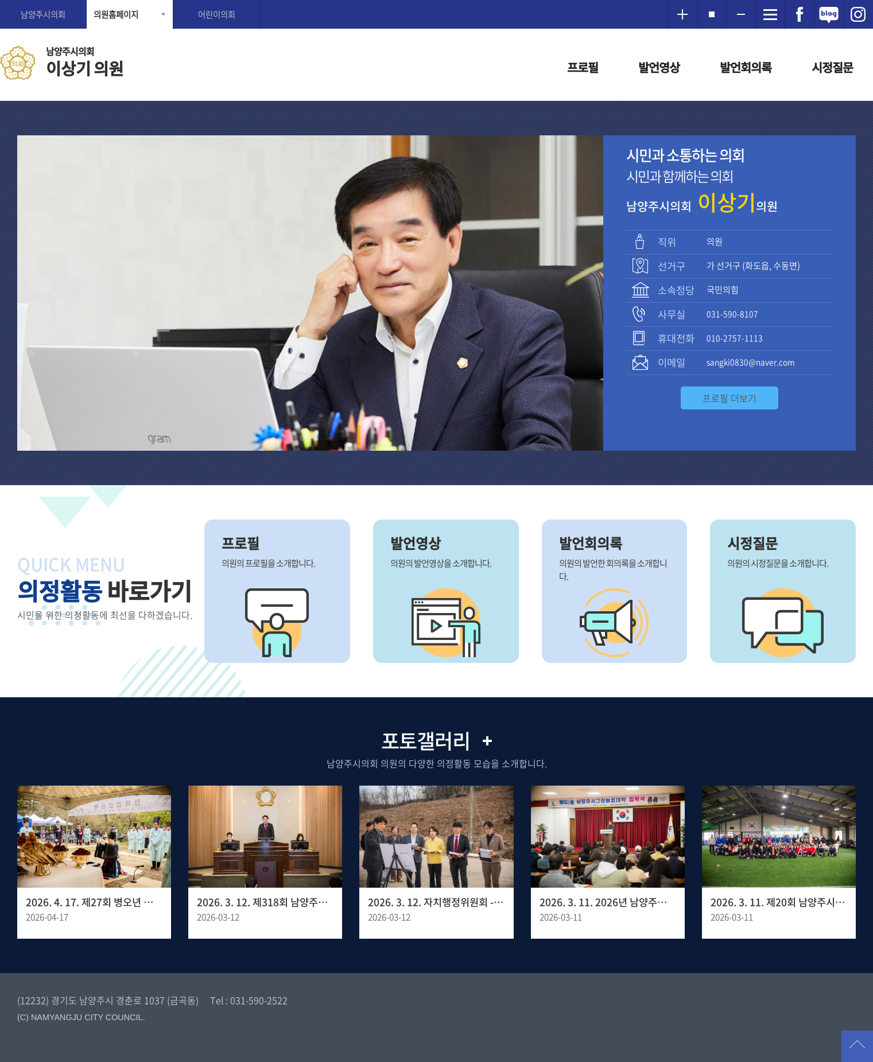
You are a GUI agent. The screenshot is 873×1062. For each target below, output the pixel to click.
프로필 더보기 (729, 398)
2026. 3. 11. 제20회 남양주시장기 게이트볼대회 (779, 902)
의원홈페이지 (116, 14)
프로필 (582, 67)
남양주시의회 (43, 14)
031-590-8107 (732, 313)
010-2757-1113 (735, 337)
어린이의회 (216, 14)
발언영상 (659, 67)
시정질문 (832, 67)
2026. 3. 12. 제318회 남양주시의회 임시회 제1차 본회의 (265, 902)
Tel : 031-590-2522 (249, 1000)
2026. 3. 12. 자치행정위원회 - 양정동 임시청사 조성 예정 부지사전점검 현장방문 (436, 902)
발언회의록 (745, 67)
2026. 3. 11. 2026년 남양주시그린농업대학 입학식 (608, 902)
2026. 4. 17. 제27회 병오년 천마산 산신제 (94, 902)
